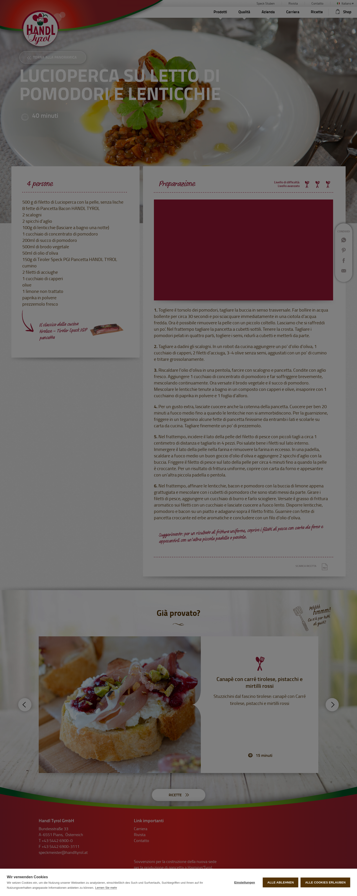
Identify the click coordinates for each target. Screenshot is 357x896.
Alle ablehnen (280, 882)
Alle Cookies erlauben (325, 882)
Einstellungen (244, 882)
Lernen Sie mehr (106, 887)
